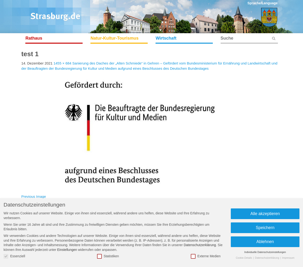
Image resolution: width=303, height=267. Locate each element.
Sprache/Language (262, 3)
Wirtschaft (166, 38)
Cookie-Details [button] (244, 257)
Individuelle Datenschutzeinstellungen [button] (265, 252)
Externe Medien (206, 256)
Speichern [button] (265, 227)
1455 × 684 (62, 63)
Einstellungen (67, 250)
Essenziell (14, 256)
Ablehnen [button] (265, 241)
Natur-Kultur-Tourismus (115, 38)
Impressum (288, 257)
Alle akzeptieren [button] (265, 213)
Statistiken (108, 256)
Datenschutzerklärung (200, 245)
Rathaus (34, 38)
